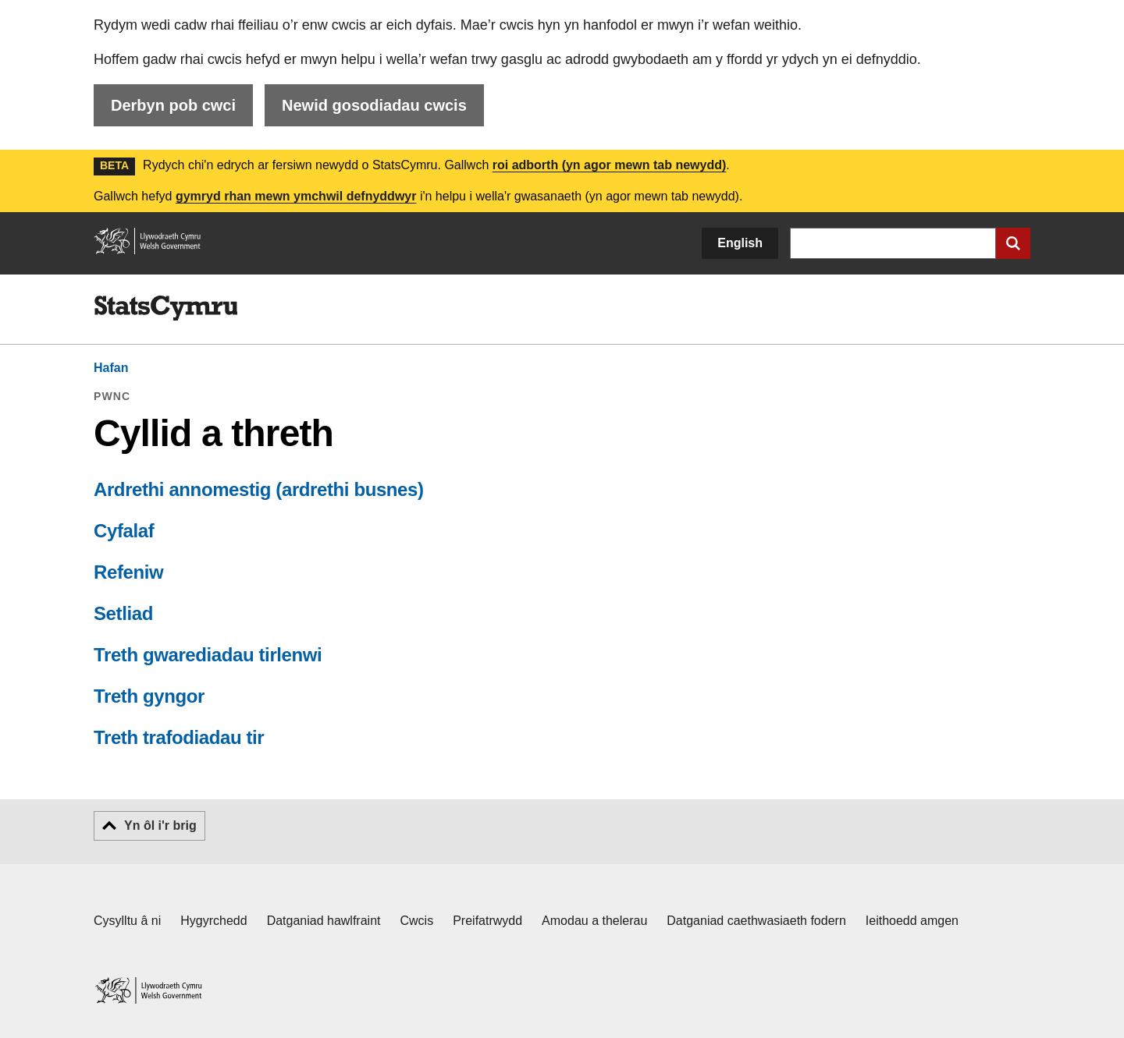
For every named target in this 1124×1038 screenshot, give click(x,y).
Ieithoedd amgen (912, 920)
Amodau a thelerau (594, 920)
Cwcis (417, 920)
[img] (165, 308)
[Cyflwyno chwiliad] (1013, 243)
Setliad (123, 613)
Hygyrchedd (213, 920)
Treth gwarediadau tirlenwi (208, 654)
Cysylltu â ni (127, 920)
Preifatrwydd (487, 920)
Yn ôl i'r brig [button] (160, 825)
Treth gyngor (149, 696)
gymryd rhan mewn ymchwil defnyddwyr (296, 196)
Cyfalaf (124, 530)
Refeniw (128, 572)
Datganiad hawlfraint (324, 920)
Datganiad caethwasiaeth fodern (756, 920)
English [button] (740, 243)
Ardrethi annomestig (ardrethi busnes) (259, 489)
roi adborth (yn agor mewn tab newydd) (610, 165)
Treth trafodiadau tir (179, 737)
